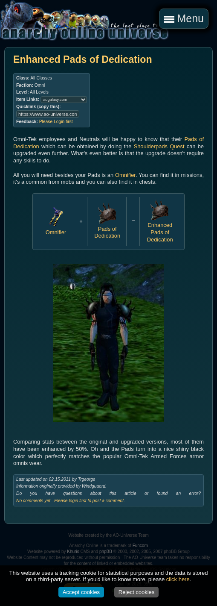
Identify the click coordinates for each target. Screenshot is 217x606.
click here (178, 579)
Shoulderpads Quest (159, 146)
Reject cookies (137, 592)
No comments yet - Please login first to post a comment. (70, 500)
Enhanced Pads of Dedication (160, 229)
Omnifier (125, 175)
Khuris (73, 551)
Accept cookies (81, 592)
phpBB (105, 551)
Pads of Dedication (107, 228)
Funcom (140, 545)
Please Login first (56, 121)
